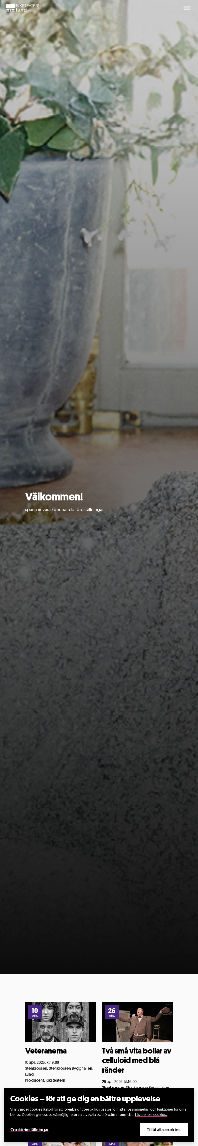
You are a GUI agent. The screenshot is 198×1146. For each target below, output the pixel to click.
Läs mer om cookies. (151, 1114)
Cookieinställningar (29, 1130)
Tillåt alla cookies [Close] (164, 1130)
